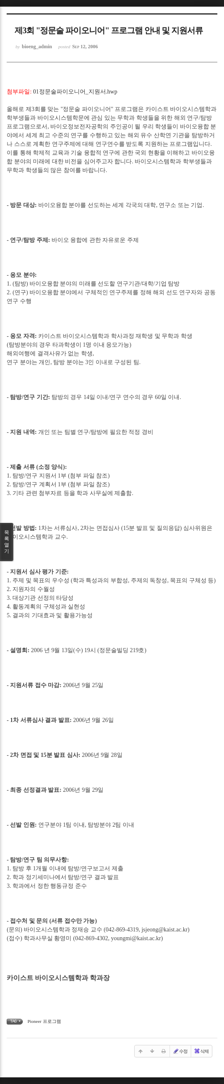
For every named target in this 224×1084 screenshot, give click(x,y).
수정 (179, 1051)
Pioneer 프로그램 (44, 1021)
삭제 (201, 1051)
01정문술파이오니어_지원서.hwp (75, 92)
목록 (6, 542)
